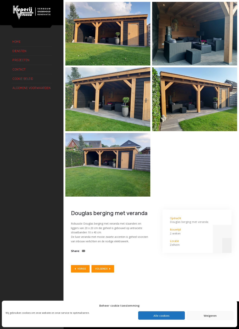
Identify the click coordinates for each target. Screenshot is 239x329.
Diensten (19, 51)
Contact (19, 69)
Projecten (21, 60)
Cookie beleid (23, 79)
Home (17, 41)
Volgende (101, 268)
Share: (75, 251)
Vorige (81, 268)
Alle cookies (161, 315)
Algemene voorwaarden (32, 88)
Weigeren (210, 315)
